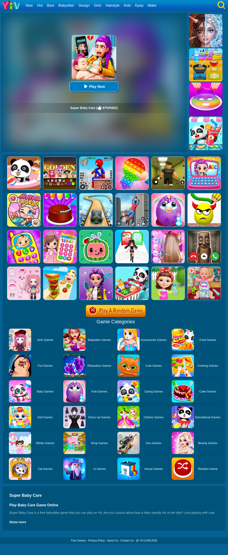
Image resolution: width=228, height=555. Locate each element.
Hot (40, 5)
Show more (17, 522)
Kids (127, 5)
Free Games (78, 540)
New (29, 5)
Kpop (139, 5)
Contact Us (127, 540)
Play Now (94, 86)
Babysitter (66, 5)
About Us (112, 540)
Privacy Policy (96, 540)
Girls (97, 5)
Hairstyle (113, 5)
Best (50, 5)
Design (84, 5)
